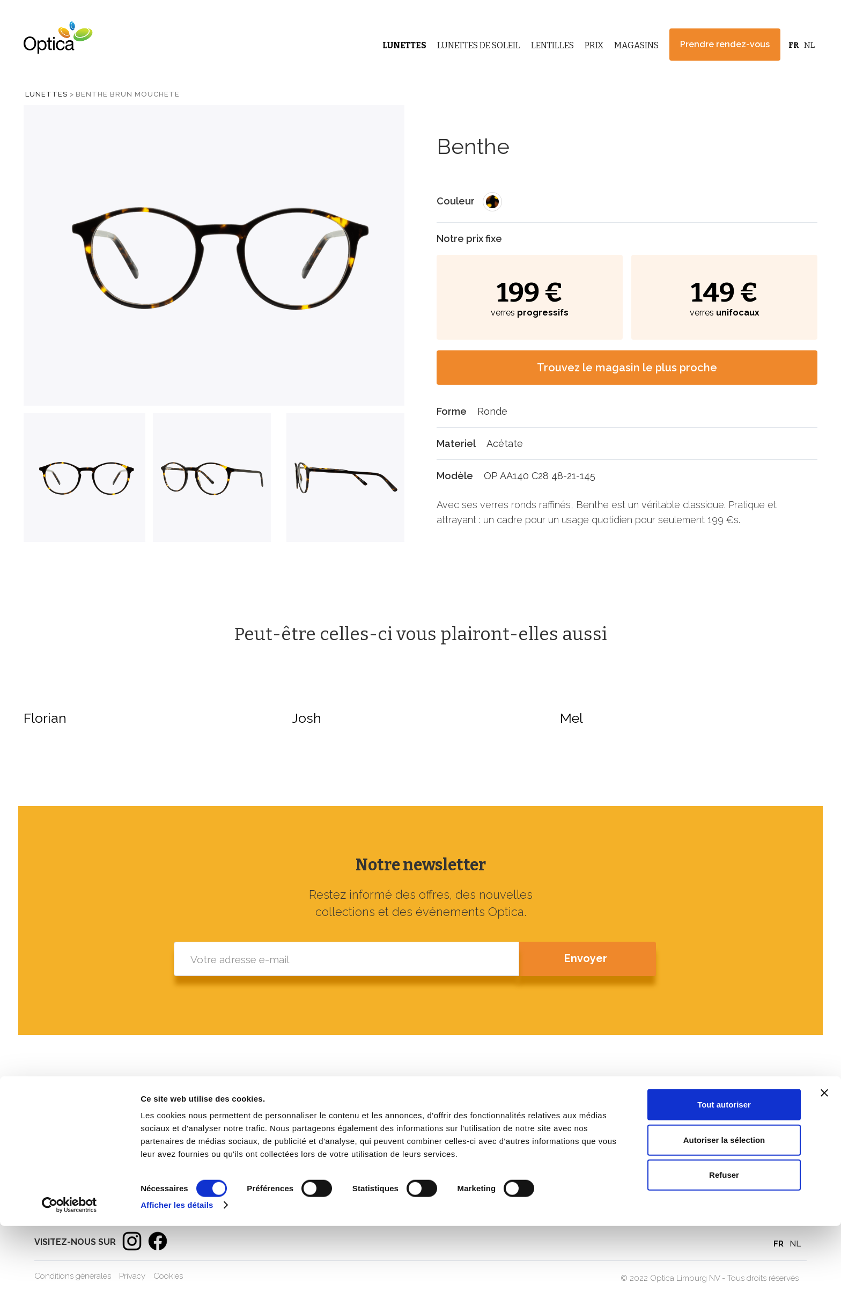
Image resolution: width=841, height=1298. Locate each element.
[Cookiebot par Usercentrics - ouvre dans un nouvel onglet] (69, 1277)
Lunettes (404, 45)
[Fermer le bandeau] (824, 1165)
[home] (55, 37)
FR (793, 45)
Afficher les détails (177, 1276)
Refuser (724, 1246)
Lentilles (552, 45)
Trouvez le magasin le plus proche (627, 367)
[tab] (84, 477)
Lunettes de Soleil (478, 45)
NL (809, 45)
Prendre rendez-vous (725, 44)
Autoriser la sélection (724, 1211)
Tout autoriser (724, 1176)
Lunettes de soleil (589, 1140)
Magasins (636, 45)
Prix (594, 45)
